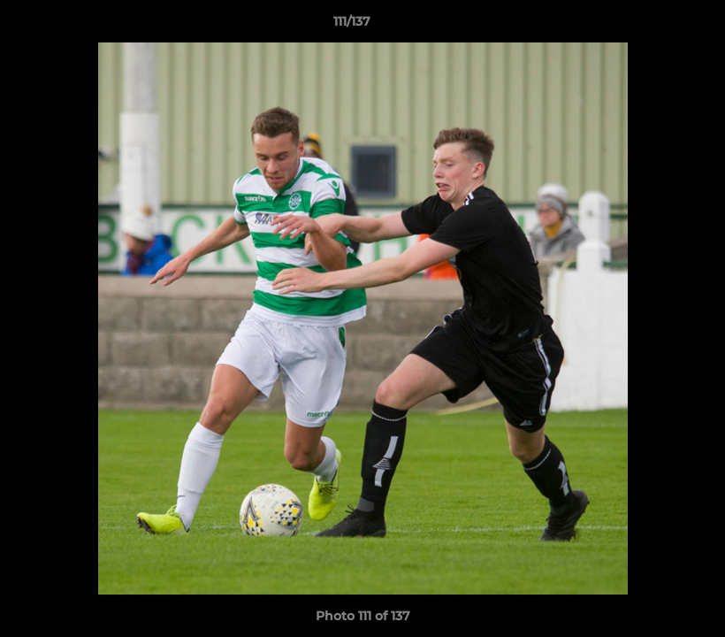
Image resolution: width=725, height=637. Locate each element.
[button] (650, 26)
